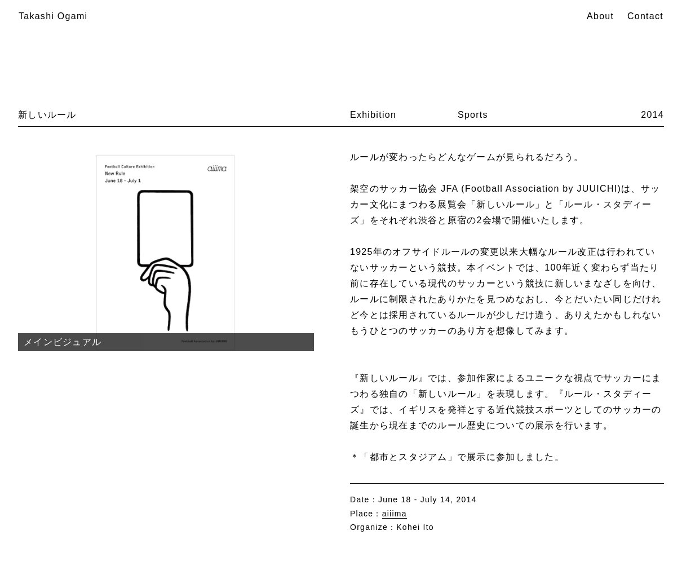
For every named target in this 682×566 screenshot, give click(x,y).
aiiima (394, 513)
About (600, 16)
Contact (645, 16)
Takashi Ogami (53, 16)
